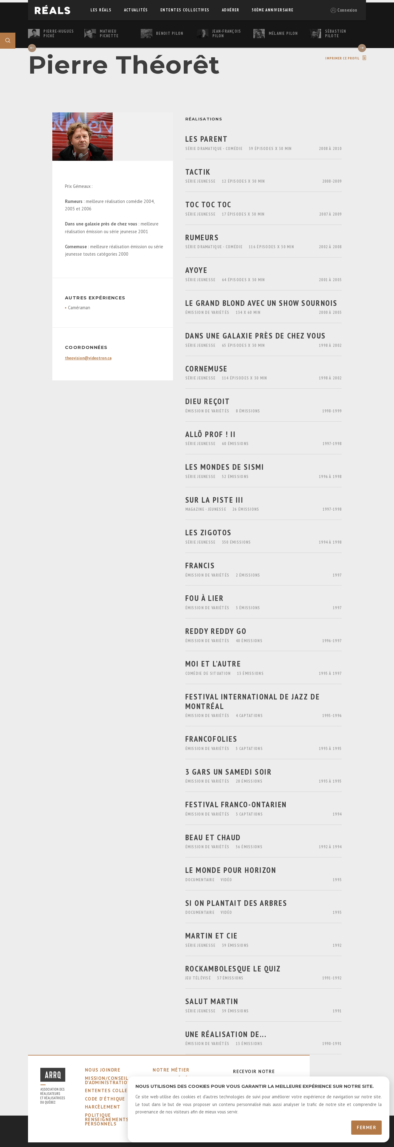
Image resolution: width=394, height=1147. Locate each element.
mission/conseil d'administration (108, 1080)
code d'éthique (105, 1099)
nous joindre (102, 1070)
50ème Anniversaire (273, 10)
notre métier (171, 1070)
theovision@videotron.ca (88, 358)
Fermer (366, 1127)
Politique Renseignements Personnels (107, 1119)
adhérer (230, 10)
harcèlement (103, 1107)
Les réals (101, 10)
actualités (136, 10)
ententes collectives (185, 10)
